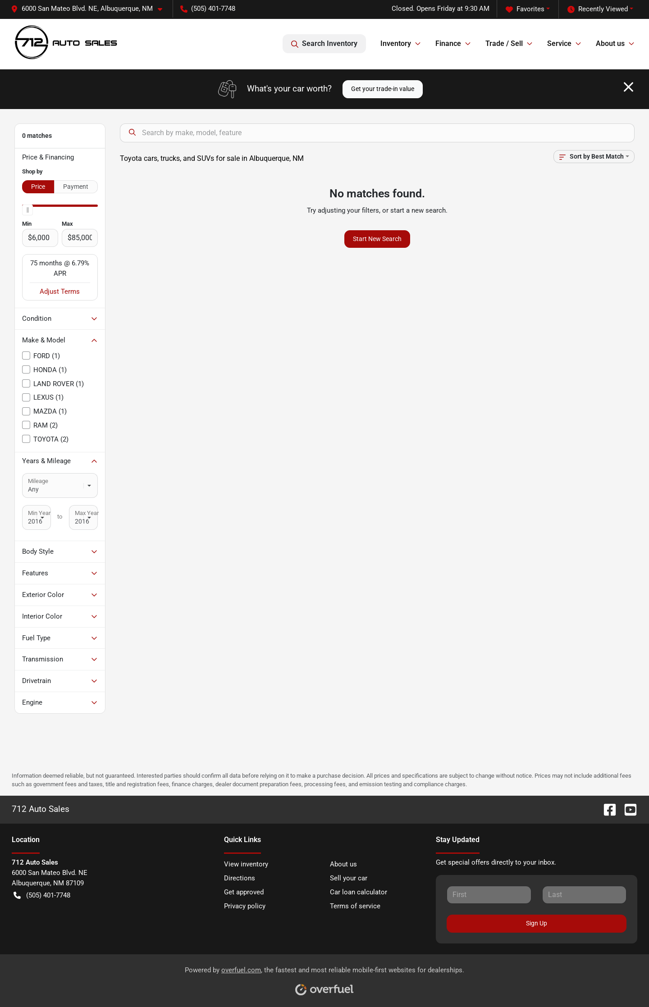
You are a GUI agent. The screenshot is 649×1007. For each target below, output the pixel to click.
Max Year (87, 513)
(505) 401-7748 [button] (207, 9)
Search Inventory (324, 43)
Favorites (525, 9)
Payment (75, 186)
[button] (90, 9)
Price (38, 186)
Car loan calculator (358, 892)
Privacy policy (244, 906)
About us (343, 864)
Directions (239, 878)
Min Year (39, 513)
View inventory (246, 864)
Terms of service (355, 906)
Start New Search (377, 238)
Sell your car (348, 878)
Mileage (38, 481)
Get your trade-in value (382, 88)
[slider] (27, 210)
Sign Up (536, 923)
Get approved (244, 892)
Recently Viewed (597, 9)
